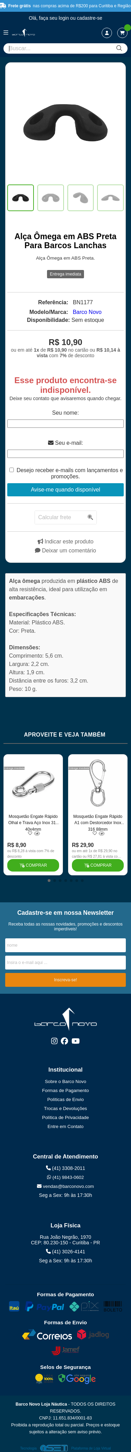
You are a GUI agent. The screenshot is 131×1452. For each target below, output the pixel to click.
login (64, 18)
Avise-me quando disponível (65, 490)
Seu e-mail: (65, 443)
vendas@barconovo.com (65, 1186)
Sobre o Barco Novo (65, 1081)
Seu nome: (65, 413)
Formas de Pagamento (65, 1090)
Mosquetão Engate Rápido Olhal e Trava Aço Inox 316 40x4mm (33, 822)
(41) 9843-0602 (65, 1177)
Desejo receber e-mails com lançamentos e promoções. (70, 473)
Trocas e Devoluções (65, 1108)
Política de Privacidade (65, 1117)
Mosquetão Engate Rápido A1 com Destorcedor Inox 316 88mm (97, 822)
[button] (49, 880)
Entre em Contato (65, 1126)
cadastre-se (89, 18)
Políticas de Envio (65, 1099)
